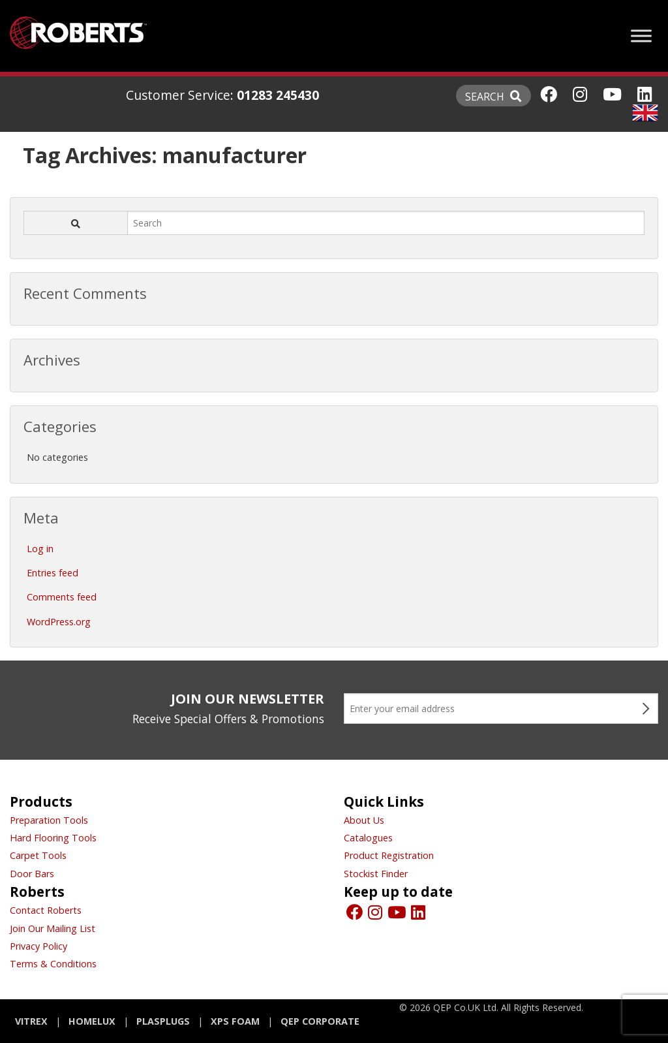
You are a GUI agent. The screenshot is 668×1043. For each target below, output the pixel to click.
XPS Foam (235, 1021)
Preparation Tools (49, 820)
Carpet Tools (38, 855)
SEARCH (493, 96)
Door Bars (32, 873)
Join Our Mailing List (52, 928)
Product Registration (389, 855)
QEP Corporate (320, 1021)
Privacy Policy (38, 946)
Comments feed (62, 597)
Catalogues (368, 838)
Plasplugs (163, 1021)
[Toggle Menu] (641, 35)
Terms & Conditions (53, 963)
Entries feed (52, 573)
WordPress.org (59, 621)
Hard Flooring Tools (53, 838)
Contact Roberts (46, 910)
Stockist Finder (376, 873)
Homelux (91, 1021)
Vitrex (31, 1021)
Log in (40, 548)
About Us (364, 820)
